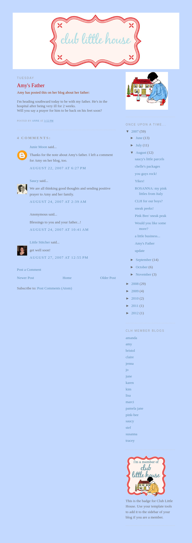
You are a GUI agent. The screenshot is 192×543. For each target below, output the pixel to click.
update (140, 251)
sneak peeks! (144, 208)
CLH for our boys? (149, 201)
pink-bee (132, 415)
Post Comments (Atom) (54, 288)
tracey (130, 440)
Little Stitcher (40, 242)
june (129, 376)
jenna (130, 363)
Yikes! (139, 181)
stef (128, 427)
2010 (135, 298)
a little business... (147, 236)
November (144, 274)
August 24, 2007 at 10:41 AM (59, 229)
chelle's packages (147, 166)
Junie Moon (38, 147)
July (139, 145)
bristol (130, 350)
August (141, 152)
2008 (135, 284)
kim (128, 389)
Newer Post (25, 278)
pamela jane (134, 408)
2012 (135, 313)
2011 (135, 306)
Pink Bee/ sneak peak (150, 216)
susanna (131, 434)
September (144, 260)
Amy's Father (31, 85)
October (142, 267)
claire (130, 357)
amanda (131, 338)
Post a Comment (29, 269)
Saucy (34, 181)
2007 (135, 131)
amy (129, 344)
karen (130, 383)
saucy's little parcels (149, 159)
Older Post (108, 278)
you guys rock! (146, 174)
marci (130, 402)
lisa (128, 395)
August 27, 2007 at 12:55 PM (59, 257)
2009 (135, 291)
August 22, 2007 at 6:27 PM (58, 168)
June (139, 138)
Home (67, 278)
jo (127, 370)
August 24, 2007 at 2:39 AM (58, 201)
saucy (130, 421)
